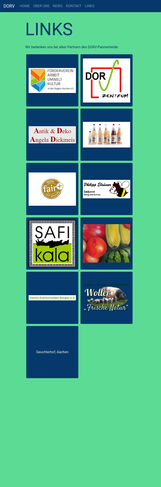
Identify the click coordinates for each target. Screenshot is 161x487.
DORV (9, 6)
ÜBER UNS (41, 6)
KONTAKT (73, 6)
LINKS (89, 6)
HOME (25, 6)
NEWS (57, 6)
